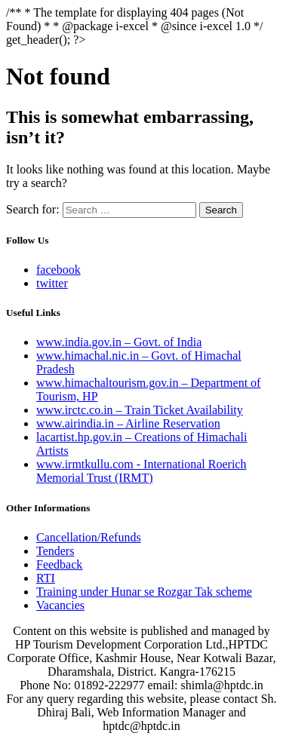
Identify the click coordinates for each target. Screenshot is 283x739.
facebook (58, 269)
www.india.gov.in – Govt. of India (118, 342)
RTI (45, 578)
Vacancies (60, 605)
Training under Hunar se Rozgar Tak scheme (144, 591)
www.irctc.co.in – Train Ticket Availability (139, 409)
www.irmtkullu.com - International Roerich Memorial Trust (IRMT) (141, 471)
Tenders (55, 550)
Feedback (59, 564)
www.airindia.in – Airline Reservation (128, 423)
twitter (52, 283)
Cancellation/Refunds (88, 537)
